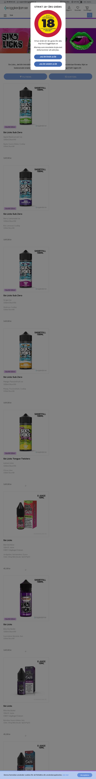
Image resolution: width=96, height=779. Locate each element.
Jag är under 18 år (48, 64)
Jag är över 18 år (48, 57)
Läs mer (66, 775)
